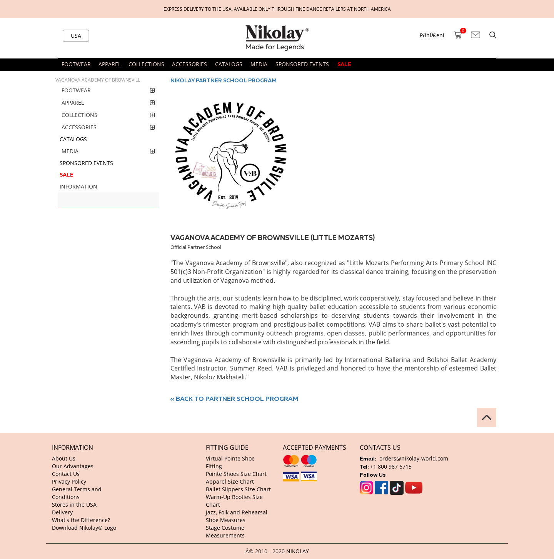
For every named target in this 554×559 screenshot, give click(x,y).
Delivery (62, 512)
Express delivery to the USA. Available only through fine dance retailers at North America (277, 9)
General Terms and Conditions (77, 493)
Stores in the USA (74, 504)
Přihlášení (432, 35)
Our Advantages (72, 466)
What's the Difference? (81, 520)
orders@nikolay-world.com (413, 458)
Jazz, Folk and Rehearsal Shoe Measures (236, 516)
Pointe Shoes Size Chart (236, 473)
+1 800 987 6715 (391, 466)
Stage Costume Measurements (225, 531)
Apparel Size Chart (230, 481)
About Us (63, 458)
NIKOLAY (297, 551)
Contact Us (66, 473)
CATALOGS (228, 64)
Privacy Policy (69, 481)
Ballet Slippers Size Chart (238, 489)
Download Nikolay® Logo (84, 527)
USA (76, 35)
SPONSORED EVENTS (302, 64)
